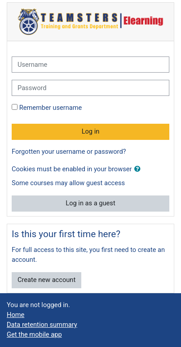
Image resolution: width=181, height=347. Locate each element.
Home (15, 315)
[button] (139, 169)
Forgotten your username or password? (69, 151)
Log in (91, 131)
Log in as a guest (90, 203)
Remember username (50, 108)
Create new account (46, 280)
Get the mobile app (34, 334)
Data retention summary (42, 325)
